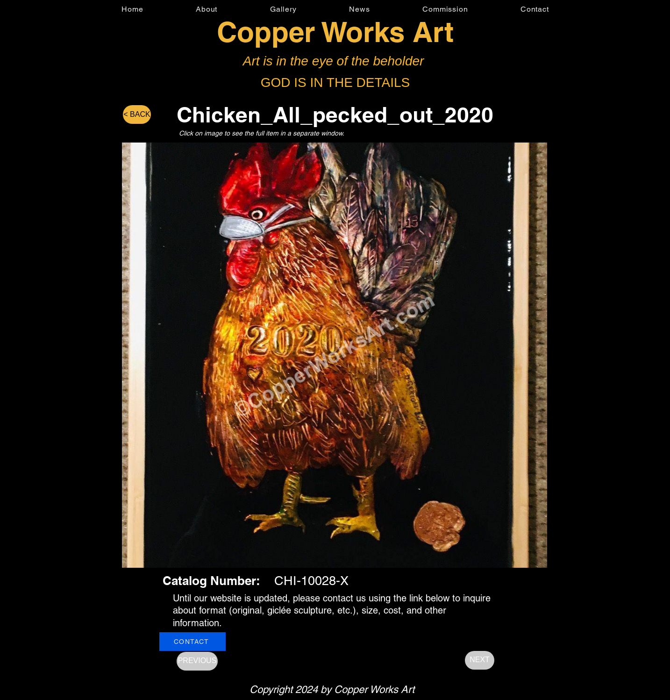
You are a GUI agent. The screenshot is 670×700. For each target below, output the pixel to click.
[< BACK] (137, 114)
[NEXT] (479, 660)
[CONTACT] (192, 641)
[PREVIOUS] (197, 661)
